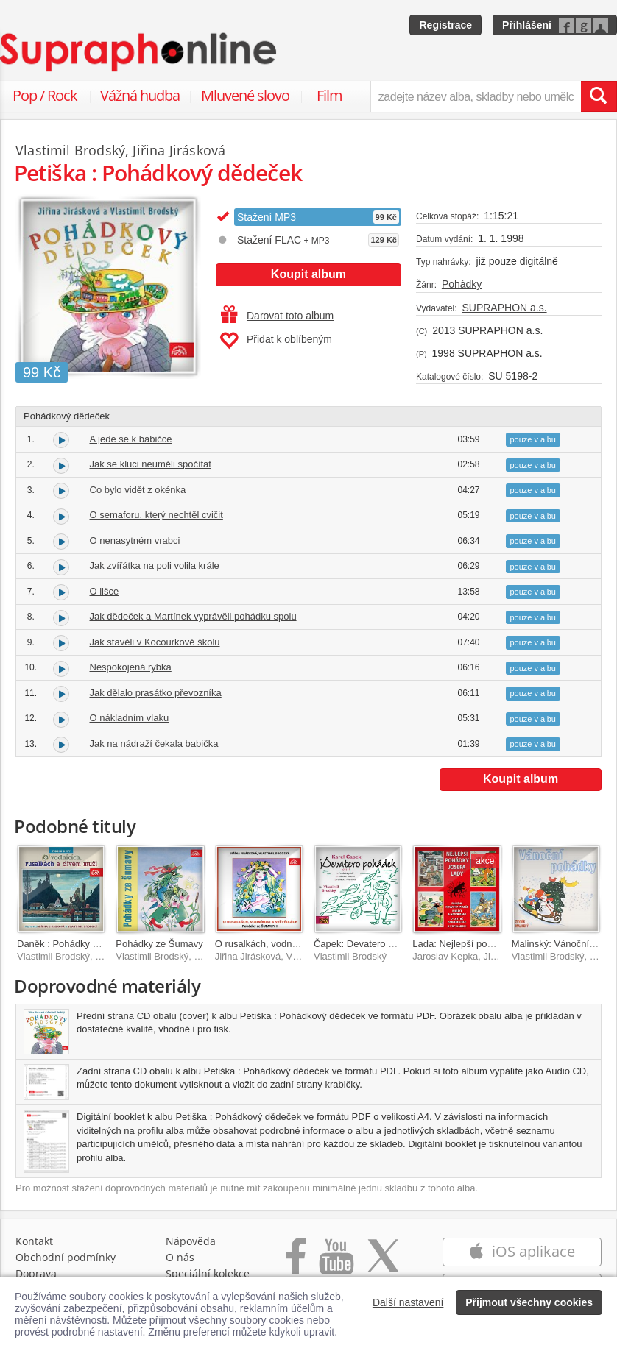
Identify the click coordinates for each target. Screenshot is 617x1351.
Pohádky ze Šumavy (159, 943)
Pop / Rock (45, 95)
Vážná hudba (140, 95)
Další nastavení (408, 1302)
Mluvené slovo (245, 95)
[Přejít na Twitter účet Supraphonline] (382, 1264)
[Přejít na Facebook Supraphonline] (295, 1264)
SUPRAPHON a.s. (504, 307)
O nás (180, 1257)
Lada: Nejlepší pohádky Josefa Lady (489, 943)
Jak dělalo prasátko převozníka (156, 692)
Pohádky (462, 284)
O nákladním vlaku (129, 717)
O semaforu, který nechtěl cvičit (156, 514)
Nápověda (191, 1241)
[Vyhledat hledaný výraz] (598, 96)
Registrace (445, 25)
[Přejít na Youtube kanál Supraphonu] (335, 1264)
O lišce (104, 591)
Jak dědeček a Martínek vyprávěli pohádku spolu (193, 616)
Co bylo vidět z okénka (138, 489)
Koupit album (308, 274)
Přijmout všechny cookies (529, 1302)
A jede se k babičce (131, 438)
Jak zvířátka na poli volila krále (154, 565)
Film (329, 95)
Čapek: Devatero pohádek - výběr (385, 943)
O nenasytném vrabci (135, 540)
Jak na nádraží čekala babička (154, 743)
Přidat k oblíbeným (275, 341)
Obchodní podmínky (65, 1257)
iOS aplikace (521, 1251)
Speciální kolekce (208, 1273)
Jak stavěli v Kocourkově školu (155, 642)
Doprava (36, 1273)
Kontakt (34, 1241)
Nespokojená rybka (131, 667)
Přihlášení (526, 25)
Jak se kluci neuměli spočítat (150, 463)
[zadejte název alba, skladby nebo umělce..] (475, 96)
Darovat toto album (277, 315)
